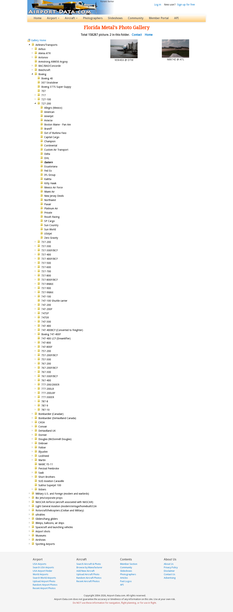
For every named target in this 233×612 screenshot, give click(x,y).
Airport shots (42, 531)
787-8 (44, 401)
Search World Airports (44, 577)
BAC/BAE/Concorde (49, 65)
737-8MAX (47, 283)
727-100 (46, 99)
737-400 (46, 254)
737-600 (46, 267)
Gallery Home (38, 40)
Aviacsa (48, 120)
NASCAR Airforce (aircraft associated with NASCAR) (64, 502)
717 (43, 95)
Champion (50, 141)
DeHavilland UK (47, 430)
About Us (168, 564)
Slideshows (115, 18)
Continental (50, 145)
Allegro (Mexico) (53, 107)
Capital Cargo (51, 137)
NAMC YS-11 (45, 464)
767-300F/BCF (49, 376)
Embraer (43, 443)
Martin (42, 460)
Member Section (128, 564)
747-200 (46, 304)
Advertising (170, 577)
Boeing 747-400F (51, 334)
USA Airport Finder (42, 571)
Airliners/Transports (46, 44)
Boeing (42, 74)
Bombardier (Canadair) (51, 413)
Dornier (42, 434)
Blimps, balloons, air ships (49, 523)
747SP (45, 313)
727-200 (46, 103)
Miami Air (49, 191)
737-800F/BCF (49, 279)
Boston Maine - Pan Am (57, 124)
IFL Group (50, 174)
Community (135, 18)
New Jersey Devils (54, 195)
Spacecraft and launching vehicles (54, 527)
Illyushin (43, 451)
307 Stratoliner (49, 82)
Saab (41, 472)
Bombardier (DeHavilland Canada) (57, 418)
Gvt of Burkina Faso (55, 132)
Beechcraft (44, 70)
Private (48, 212)
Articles (124, 577)
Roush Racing (52, 216)
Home (38, 18)
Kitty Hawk (50, 183)
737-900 (46, 288)
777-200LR (47, 388)
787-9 (44, 405)
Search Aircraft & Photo (88, 564)
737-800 (46, 275)
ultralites (40, 514)
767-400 (46, 380)
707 (43, 91)
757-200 (46, 351)
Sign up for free (186, 4)
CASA (41, 422)
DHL (46, 158)
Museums (40, 535)
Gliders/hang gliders (46, 518)
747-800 (46, 342)
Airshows (40, 539)
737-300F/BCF (49, 250)
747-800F (46, 346)
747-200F (46, 309)
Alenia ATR (44, 53)
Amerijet (48, 116)
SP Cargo (49, 221)
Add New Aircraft (85, 571)
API (176, 18)
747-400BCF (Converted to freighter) (62, 330)
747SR (45, 317)
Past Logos (126, 581)
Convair (42, 426)
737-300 (46, 246)
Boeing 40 (47, 78)
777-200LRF (48, 393)
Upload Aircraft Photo (87, 574)
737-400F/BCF (49, 258)
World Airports (40, 574)
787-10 (45, 409)
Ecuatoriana (50, 166)
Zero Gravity (51, 237)
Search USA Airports (43, 567)
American (49, 112)
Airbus (42, 49)
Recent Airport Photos (44, 588)
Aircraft (71, 18)
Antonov (43, 57)
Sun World (50, 229)
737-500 (46, 263)
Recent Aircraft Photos (88, 581)
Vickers (42, 489)
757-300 (46, 359)
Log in (157, 4)
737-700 (46, 271)
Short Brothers (46, 476)
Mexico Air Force (53, 187)
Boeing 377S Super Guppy (56, 86)
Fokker (42, 447)
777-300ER (47, 397)
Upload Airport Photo (44, 581)
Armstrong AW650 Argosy (53, 61)
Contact (137, 34)
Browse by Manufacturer (89, 567)
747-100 (46, 296)
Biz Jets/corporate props (48, 497)
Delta (47, 153)
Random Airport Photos (45, 584)
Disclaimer (169, 571)
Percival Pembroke (48, 468)
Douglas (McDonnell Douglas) (55, 439)
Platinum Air (51, 208)
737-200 (46, 242)
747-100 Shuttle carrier (54, 300)
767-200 (46, 363)
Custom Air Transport (56, 149)
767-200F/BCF (49, 367)
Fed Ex (48, 170)
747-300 (46, 321)
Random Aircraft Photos (88, 577)
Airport (53, 18)
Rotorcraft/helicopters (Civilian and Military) (59, 510)
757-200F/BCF (49, 355)
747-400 (46, 325)
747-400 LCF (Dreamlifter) (56, 338)
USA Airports (39, 564)
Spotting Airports (45, 544)
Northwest (50, 200)
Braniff (48, 128)
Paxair (47, 204)
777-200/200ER (50, 384)
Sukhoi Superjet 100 (49, 485)
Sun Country (51, 225)
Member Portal (159, 18)
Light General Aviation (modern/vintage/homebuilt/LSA (66, 506)
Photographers (92, 18)
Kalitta (47, 179)
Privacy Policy (171, 567)
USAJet (48, 233)
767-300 (46, 372)
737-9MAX (47, 292)
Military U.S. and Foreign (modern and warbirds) (62, 493)
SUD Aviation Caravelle (51, 481)
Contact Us (169, 574)
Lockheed (43, 455)
